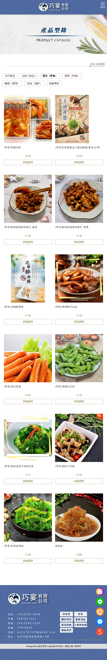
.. (63, 646)
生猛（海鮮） (34, 83)
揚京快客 (42, 646)
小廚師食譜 (80, 625)
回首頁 (66, 614)
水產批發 (35, 639)
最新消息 (81, 619)
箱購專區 (54, 83)
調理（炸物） (72, 75)
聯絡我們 (66, 630)
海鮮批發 (8, 639)
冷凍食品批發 (22, 639)
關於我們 (66, 619)
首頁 (92, 64)
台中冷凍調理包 (84, 639)
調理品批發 (48, 639)
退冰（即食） (50, 75)
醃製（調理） (12, 83)
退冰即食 (98, 639)
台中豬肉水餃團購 (64, 639)
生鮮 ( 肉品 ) (28, 75)
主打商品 (10, 75)
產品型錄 (66, 625)
